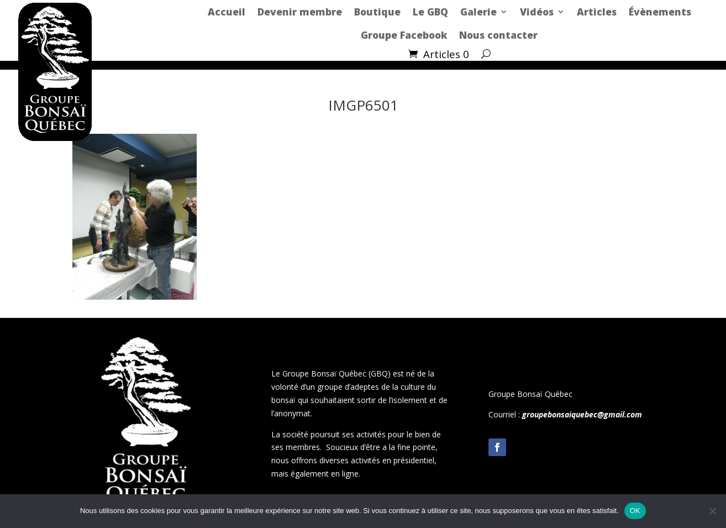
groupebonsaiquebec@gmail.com (582, 414)
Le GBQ (430, 11)
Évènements (660, 11)
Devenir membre (299, 11)
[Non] (712, 510)
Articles (597, 11)
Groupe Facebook (404, 34)
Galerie (478, 11)
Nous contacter (498, 34)
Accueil (226, 11)
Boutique (377, 11)
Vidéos (537, 11)
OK (635, 510)
